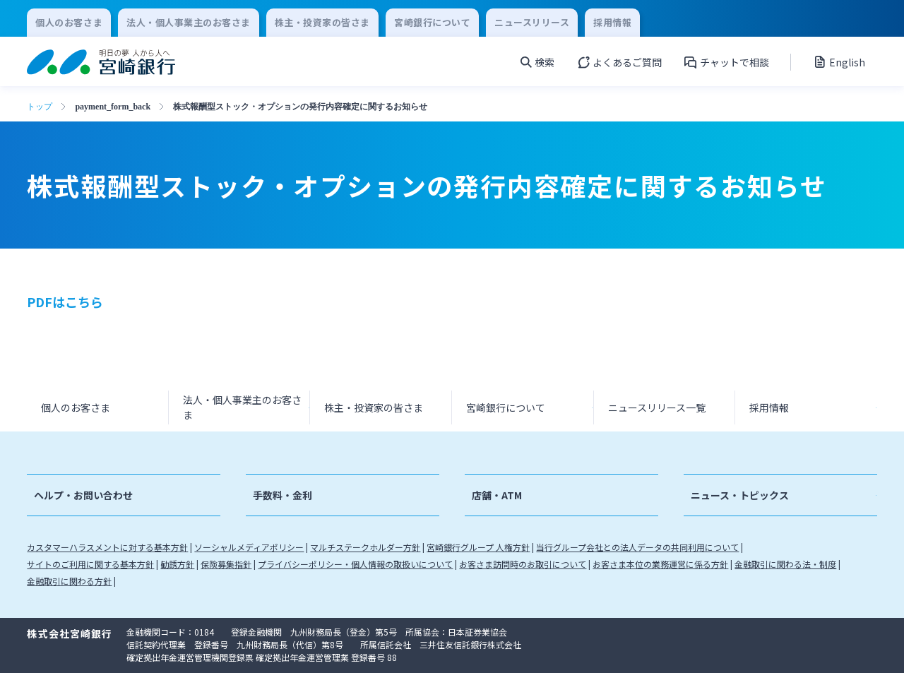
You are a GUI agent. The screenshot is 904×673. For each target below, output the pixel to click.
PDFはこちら (65, 301)
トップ (39, 107)
